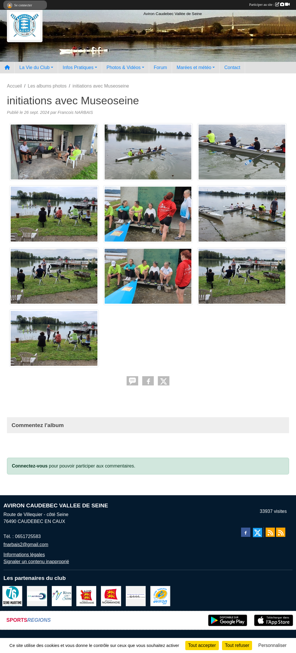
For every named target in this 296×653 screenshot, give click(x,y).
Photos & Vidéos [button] (124, 67)
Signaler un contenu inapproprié (36, 561)
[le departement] (12, 595)
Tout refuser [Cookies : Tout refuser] (237, 645)
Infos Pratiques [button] (78, 67)
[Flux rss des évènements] (280, 532)
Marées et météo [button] (194, 67)
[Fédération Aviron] (37, 595)
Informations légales (24, 554)
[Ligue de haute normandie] (86, 595)
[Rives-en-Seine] (62, 595)
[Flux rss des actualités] (270, 532)
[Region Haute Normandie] (111, 595)
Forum (160, 67)
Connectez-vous (30, 465)
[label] (160, 595)
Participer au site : (269, 5)
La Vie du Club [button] (34, 67)
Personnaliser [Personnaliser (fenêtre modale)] (272, 645)
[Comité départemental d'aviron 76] (136, 595)
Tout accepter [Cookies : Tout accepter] (202, 645)
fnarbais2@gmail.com (25, 544)
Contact (232, 67)
